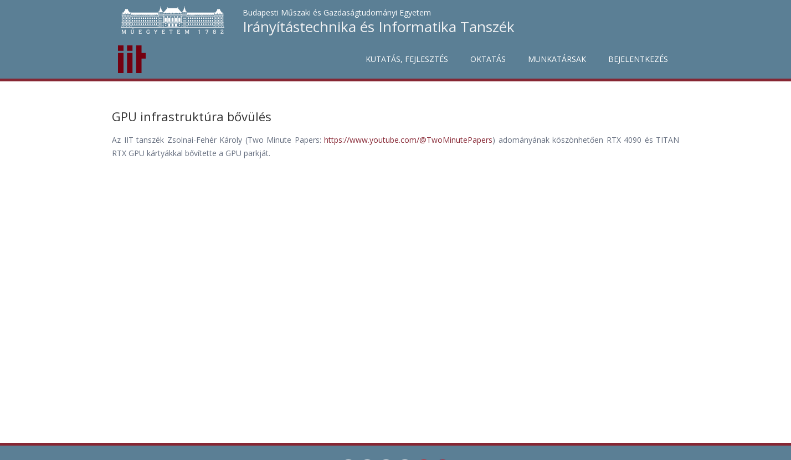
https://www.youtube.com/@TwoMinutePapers (408, 140)
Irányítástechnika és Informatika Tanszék (379, 26)
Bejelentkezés (638, 59)
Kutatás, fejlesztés (407, 59)
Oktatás (488, 59)
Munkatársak (557, 59)
